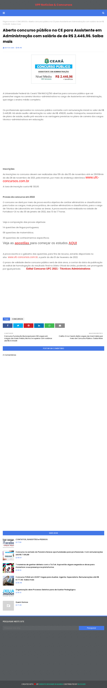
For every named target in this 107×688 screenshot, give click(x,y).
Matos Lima (9, 48)
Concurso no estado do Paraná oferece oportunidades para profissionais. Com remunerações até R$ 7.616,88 (59, 553)
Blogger (82, 684)
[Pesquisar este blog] (41, 628)
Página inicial (8, 21)
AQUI (73, 243)
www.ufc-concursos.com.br (23, 257)
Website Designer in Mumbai (51, 684)
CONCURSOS (21, 21)
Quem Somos (22, 602)
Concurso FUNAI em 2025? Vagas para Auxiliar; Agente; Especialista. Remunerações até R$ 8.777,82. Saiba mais (57, 578)
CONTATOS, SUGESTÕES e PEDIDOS (32, 539)
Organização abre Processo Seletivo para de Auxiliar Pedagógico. (46, 589)
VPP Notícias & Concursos (53, 5)
